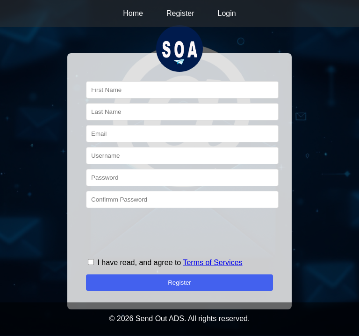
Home (133, 13)
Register (180, 13)
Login (227, 13)
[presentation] (157, 231)
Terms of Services (212, 262)
